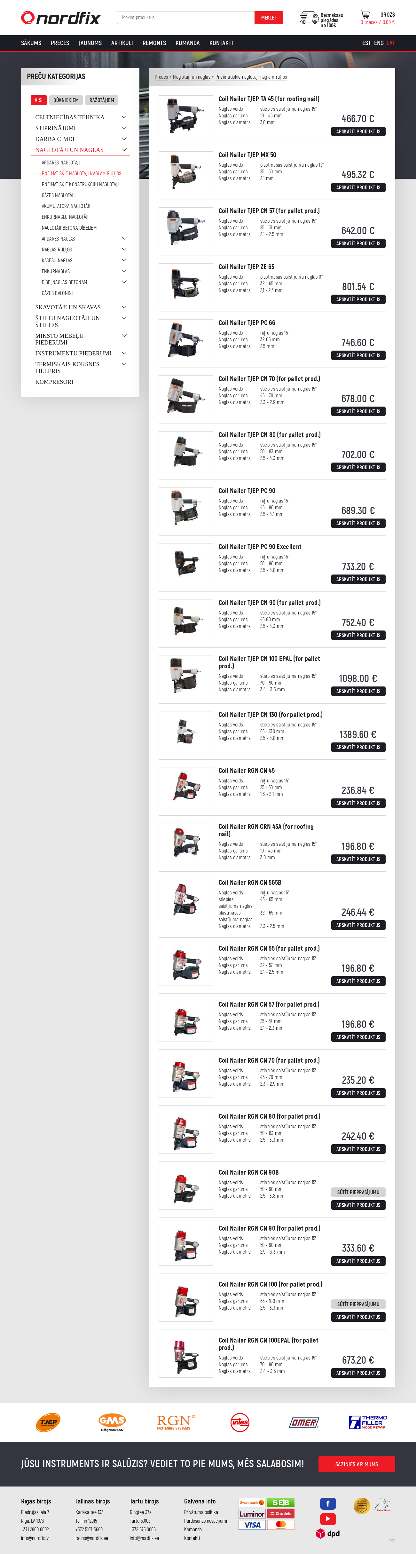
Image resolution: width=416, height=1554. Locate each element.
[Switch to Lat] (391, 43)
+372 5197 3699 (89, 1529)
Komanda (188, 43)
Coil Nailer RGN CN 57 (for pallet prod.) (269, 1004)
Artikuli (122, 43)
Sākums (31, 43)
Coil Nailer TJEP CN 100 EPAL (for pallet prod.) (269, 662)
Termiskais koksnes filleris (67, 367)
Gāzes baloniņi (57, 293)
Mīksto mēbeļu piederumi (59, 339)
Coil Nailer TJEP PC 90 (247, 491)
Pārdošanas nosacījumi (205, 1521)
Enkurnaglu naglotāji (65, 217)
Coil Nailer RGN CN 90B (249, 1172)
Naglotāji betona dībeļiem (69, 228)
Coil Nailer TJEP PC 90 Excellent (260, 547)
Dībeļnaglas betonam (64, 282)
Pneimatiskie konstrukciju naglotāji (80, 184)
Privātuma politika (201, 1512)
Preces (60, 43)
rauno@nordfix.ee (91, 1538)
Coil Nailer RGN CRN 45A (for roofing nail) (266, 830)
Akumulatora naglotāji (66, 206)
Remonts (154, 43)
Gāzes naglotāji (58, 195)
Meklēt (268, 18)
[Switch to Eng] (379, 43)
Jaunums (90, 43)
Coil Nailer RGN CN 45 (247, 770)
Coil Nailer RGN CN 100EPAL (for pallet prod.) (268, 1344)
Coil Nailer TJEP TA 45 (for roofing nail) (269, 99)
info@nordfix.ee (144, 1538)
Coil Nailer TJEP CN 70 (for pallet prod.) (269, 379)
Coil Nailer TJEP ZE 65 (247, 267)
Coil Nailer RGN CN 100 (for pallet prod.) (271, 1284)
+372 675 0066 (143, 1529)
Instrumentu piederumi (73, 353)
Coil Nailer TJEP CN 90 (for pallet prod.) (270, 603)
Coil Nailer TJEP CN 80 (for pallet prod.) (270, 435)
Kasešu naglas (57, 261)
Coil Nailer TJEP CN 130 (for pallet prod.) (271, 714)
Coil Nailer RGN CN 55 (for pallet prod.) (269, 948)
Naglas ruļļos (57, 250)
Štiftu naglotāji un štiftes (67, 321)
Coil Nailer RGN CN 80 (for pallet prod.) (270, 1116)
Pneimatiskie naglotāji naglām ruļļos (82, 173)
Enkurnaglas (56, 271)
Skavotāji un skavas (68, 307)
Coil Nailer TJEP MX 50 (248, 155)
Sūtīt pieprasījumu (358, 1192)
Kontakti (221, 43)
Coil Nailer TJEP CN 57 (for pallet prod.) (269, 211)
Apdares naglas (58, 239)
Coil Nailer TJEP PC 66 (247, 323)
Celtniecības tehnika (70, 117)
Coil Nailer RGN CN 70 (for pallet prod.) (269, 1060)
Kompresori (54, 382)
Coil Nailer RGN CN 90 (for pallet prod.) (270, 1228)
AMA (392, 1540)
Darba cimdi (55, 139)
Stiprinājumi (55, 128)
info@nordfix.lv (35, 1538)
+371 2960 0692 (35, 1529)
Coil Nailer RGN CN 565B (250, 882)
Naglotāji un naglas (69, 150)
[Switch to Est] (366, 43)
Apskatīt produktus (358, 132)
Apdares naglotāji (61, 163)
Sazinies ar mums (356, 1464)
